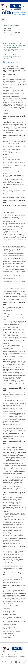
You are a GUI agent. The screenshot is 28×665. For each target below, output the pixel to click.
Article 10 (6, 585)
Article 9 (6, 573)
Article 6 (6, 441)
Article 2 (6, 135)
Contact (4, 654)
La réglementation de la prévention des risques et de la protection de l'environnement (13, 10)
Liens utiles (22, 656)
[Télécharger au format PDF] (11, 62)
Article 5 (6, 388)
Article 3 (6, 200)
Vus (4, 77)
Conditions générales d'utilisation (10, 656)
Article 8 (6, 546)
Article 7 (6, 493)
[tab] (3, 19)
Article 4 (6, 302)
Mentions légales (12, 654)
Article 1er (6, 116)
